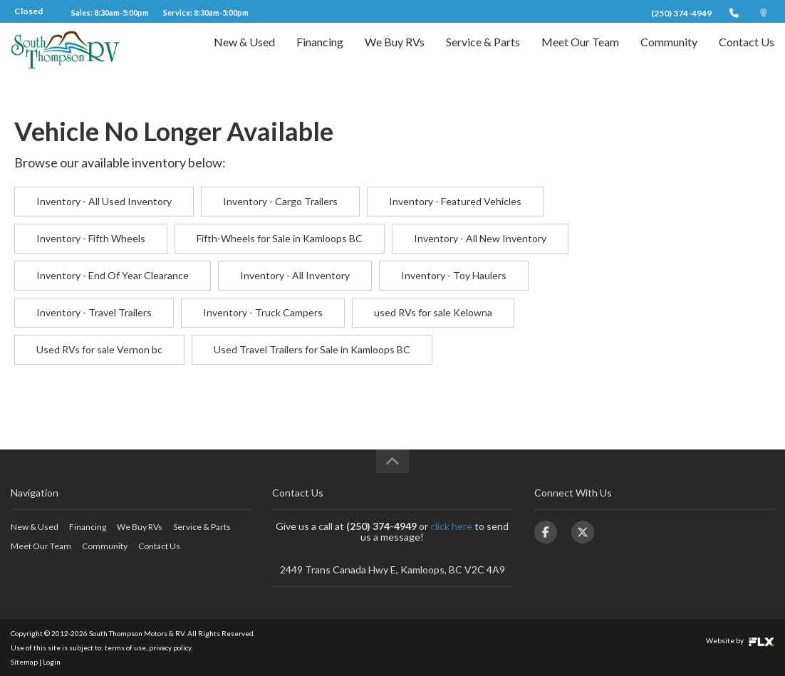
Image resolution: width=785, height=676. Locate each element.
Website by (740, 640)
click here (451, 526)
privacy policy (170, 647)
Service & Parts (483, 54)
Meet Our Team (580, 54)
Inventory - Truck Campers (263, 312)
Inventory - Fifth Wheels (90, 238)
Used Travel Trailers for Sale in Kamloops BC (312, 349)
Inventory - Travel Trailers (94, 312)
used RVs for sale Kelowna (433, 312)
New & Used (244, 54)
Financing (319, 54)
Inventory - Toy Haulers (453, 275)
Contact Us (746, 54)
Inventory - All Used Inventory (104, 201)
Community (668, 54)
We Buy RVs (395, 54)
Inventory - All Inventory (295, 275)
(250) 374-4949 (681, 13)
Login (52, 661)
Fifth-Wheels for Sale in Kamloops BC (280, 238)
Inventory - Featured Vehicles (455, 201)
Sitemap (24, 661)
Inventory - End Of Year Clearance (112, 275)
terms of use (125, 647)
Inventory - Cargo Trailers (280, 201)
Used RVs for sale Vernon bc (99, 349)
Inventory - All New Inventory (480, 238)
